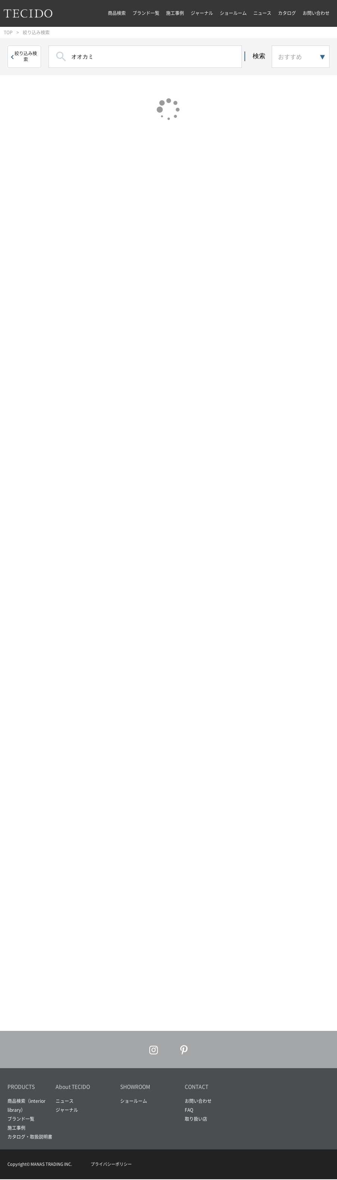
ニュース (262, 13)
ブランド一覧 (145, 13)
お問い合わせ (316, 13)
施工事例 (175, 13)
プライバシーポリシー (111, 1165)
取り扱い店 (196, 1120)
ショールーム (233, 13)
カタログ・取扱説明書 (29, 1138)
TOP (8, 32)
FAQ (189, 1111)
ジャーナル (202, 13)
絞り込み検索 (26, 56)
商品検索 (117, 13)
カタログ (287, 13)
